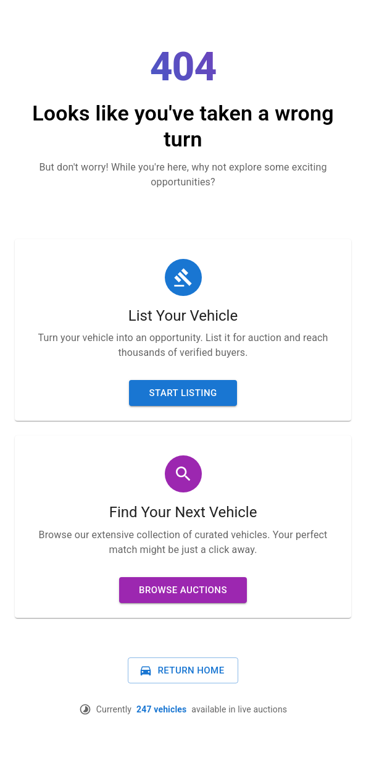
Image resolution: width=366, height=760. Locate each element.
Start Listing (183, 393)
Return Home (181, 670)
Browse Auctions (183, 590)
